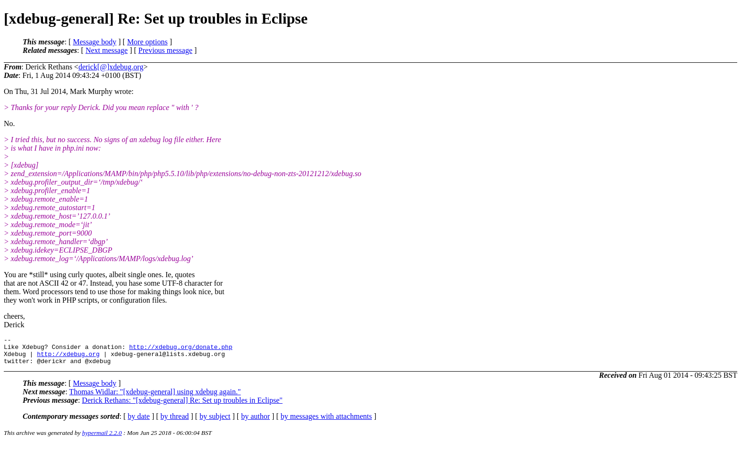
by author (255, 422)
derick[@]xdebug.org (111, 67)
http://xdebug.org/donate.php (180, 349)
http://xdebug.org (68, 358)
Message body (94, 42)
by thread (175, 422)
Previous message (165, 50)
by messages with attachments (326, 422)
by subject (214, 422)
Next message (107, 50)
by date (139, 422)
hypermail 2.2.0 (102, 438)
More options (147, 42)
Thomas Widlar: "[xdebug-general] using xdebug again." (155, 397)
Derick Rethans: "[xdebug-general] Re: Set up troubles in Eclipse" (182, 406)
